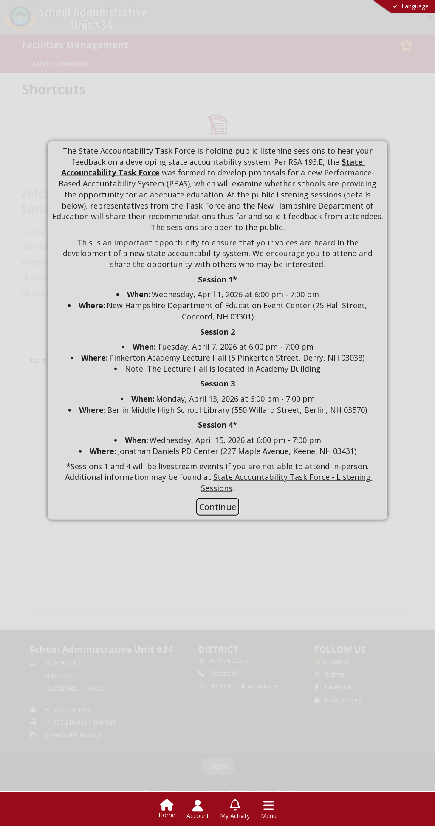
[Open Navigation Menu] (269, 809)
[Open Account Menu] (197, 809)
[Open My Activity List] (235, 809)
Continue (217, 506)
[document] (217, 320)
